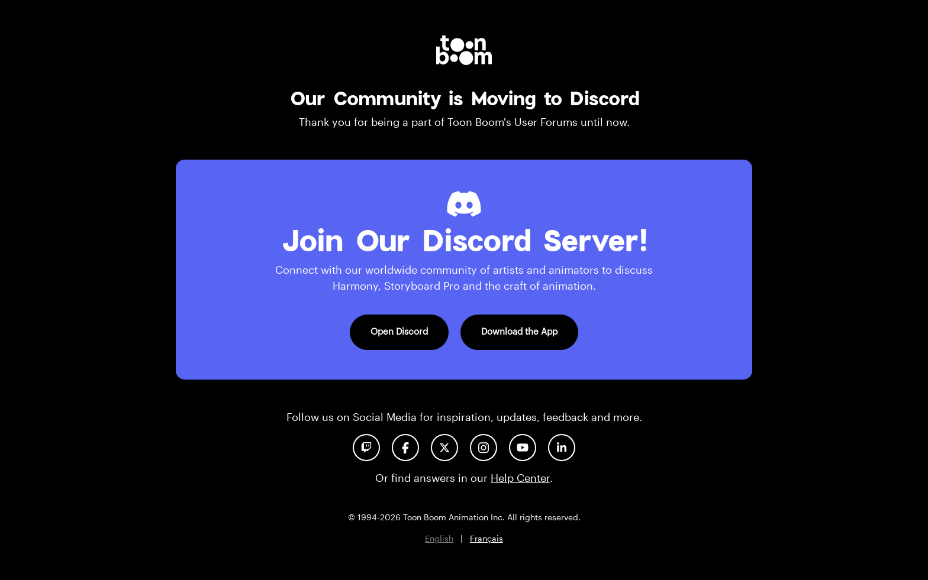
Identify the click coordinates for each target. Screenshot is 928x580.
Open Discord (399, 331)
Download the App (519, 331)
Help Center (520, 477)
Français (486, 538)
